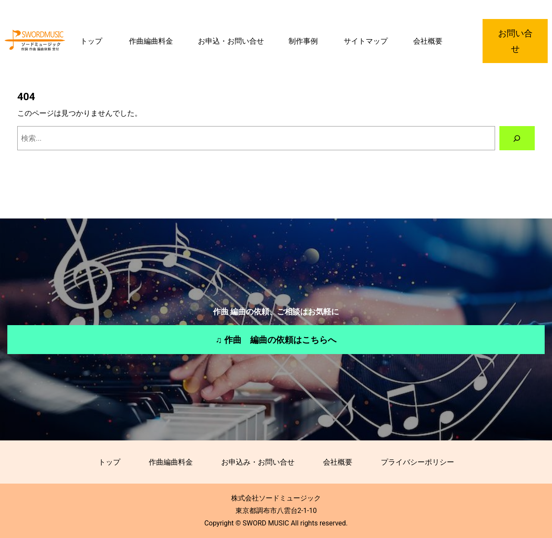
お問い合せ (515, 41)
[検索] (517, 138)
